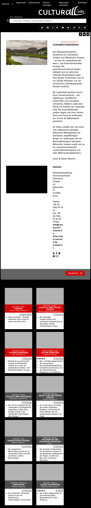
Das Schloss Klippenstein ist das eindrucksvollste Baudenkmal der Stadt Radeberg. (50, 496)
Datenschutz (34, 2)
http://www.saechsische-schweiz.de (58, 242)
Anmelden (82, 2)
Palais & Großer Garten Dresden (50, 397)
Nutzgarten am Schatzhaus (50, 372)
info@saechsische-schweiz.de (58, 229)
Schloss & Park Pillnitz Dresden (50, 308)
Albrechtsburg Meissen (18, 441)
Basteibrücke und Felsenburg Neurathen (50, 441)
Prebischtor (18, 485)
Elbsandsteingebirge (18, 353)
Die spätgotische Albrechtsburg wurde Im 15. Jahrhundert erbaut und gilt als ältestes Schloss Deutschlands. (19, 453)
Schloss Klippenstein (50, 485)
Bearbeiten (75, 273)
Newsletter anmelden (64, 3)
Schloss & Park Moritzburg (18, 397)
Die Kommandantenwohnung (51, 366)
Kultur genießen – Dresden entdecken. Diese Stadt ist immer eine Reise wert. (18, 319)
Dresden (18, 309)
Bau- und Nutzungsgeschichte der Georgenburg (51, 362)
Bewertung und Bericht (69, 42)
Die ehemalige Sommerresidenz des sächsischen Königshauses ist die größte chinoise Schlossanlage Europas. (51, 321)
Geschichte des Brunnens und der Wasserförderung (51, 369)
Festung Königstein (50, 353)
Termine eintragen (47, 3)
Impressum (21, 2)
